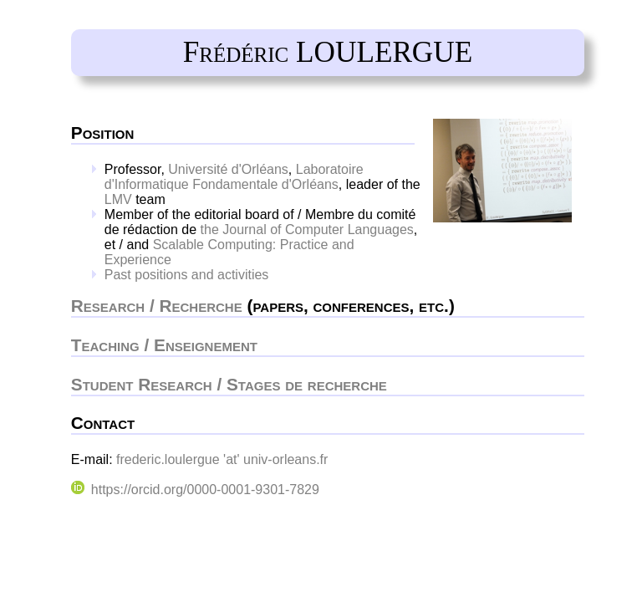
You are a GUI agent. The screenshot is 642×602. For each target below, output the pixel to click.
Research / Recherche (156, 305)
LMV (118, 199)
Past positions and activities (186, 275)
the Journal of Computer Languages (307, 229)
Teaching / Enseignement (164, 345)
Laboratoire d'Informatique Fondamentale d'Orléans (234, 176)
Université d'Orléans (228, 169)
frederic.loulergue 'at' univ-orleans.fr (222, 459)
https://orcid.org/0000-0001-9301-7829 (195, 489)
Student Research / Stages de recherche (229, 384)
